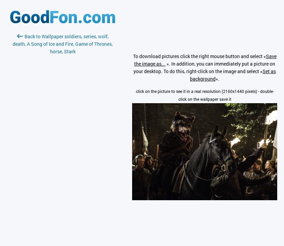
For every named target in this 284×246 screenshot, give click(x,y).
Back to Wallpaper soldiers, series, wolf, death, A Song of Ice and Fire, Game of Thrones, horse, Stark (63, 44)
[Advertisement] (63, 136)
